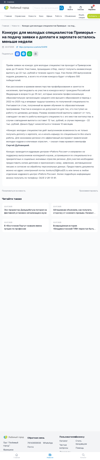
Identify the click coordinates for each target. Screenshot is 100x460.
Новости (32, 16)
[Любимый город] (17, 8)
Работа (58, 16)
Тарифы (6, 5)
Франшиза (8, 449)
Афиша (49, 16)
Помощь (14, 5)
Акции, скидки (82, 16)
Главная (8, 16)
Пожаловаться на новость (14, 191)
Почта (30, 447)
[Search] (62, 8)
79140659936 (34, 443)
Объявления (70, 16)
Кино (41, 16)
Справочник (20, 16)
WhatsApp (48, 443)
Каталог (64, 441)
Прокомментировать (88, 191)
